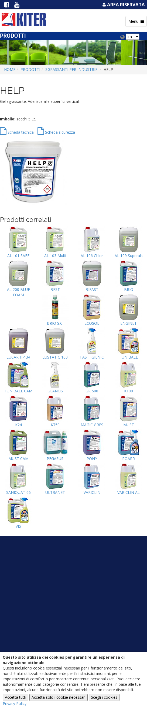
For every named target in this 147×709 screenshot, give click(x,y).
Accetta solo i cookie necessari (59, 697)
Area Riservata (123, 4)
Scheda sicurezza (56, 132)
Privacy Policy (14, 703)
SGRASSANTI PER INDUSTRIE (71, 69)
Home (9, 69)
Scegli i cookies (104, 697)
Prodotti (30, 69)
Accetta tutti (15, 697)
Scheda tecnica (17, 132)
